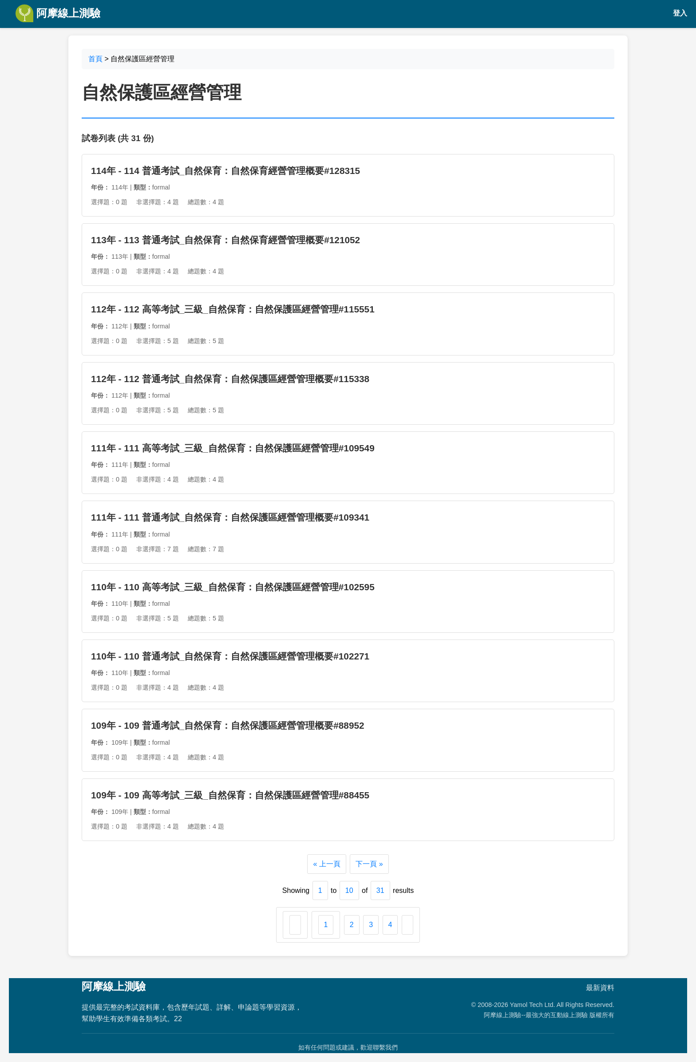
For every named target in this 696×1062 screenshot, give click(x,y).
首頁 (95, 59)
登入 (680, 13)
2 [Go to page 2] (352, 924)
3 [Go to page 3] (371, 924)
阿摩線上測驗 (58, 13)
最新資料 (600, 987)
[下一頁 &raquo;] (407, 925)
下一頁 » (369, 864)
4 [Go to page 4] (390, 924)
